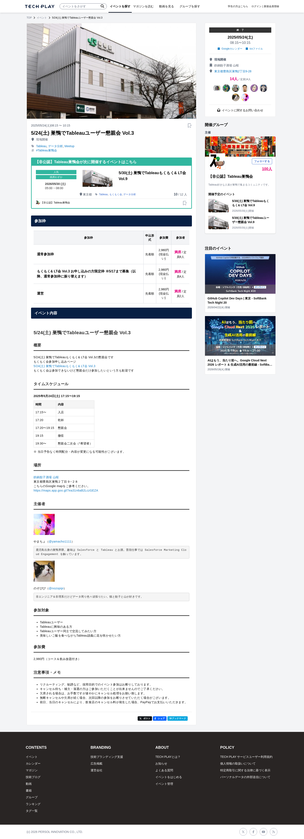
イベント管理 (164, 783)
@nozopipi (56, 588)
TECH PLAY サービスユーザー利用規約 (246, 756)
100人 (267, 169)
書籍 (29, 790)
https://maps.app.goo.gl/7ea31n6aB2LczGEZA (66, 490)
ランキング (33, 804)
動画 (29, 783)
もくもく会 (115, 194)
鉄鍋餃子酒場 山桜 (46, 477)
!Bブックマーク (177, 718)
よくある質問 (164, 770)
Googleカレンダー (230, 48)
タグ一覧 (32, 810)
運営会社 (96, 770)
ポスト (145, 718)
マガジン (32, 770)
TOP (29, 17)
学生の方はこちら (238, 6)
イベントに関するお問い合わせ (240, 110)
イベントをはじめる (168, 777)
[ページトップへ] (39, 6)
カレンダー (33, 763)
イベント (42, 17)
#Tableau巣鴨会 (46, 150)
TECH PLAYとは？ (167, 756)
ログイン (256, 6)
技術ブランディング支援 (107, 756)
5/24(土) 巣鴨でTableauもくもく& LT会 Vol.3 (64, 366)
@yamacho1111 (60, 541)
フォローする (262, 161)
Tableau (41, 146)
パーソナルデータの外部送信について (245, 777)
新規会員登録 (271, 6)
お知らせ (161, 763)
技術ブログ (33, 777)
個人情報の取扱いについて (238, 763)
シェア (160, 718)
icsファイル (254, 48)
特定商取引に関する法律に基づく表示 (245, 770)
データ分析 (55, 146)
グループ (32, 797)
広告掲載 (96, 763)
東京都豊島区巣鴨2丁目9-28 (232, 71)
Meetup (70, 146)
